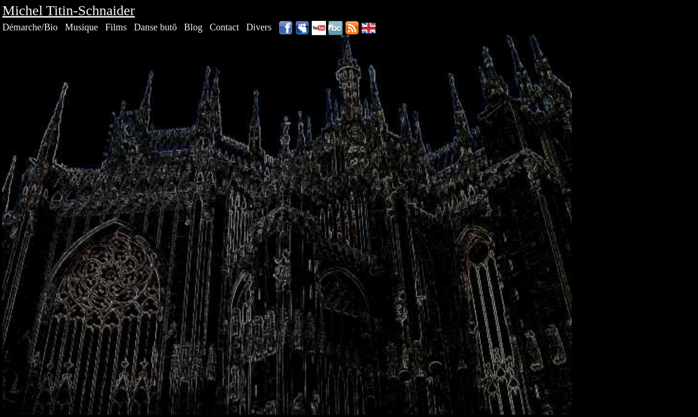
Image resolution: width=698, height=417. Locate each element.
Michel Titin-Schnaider (68, 10)
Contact (224, 27)
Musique (81, 27)
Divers (258, 27)
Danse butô (155, 27)
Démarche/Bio (30, 27)
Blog (193, 27)
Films (116, 27)
